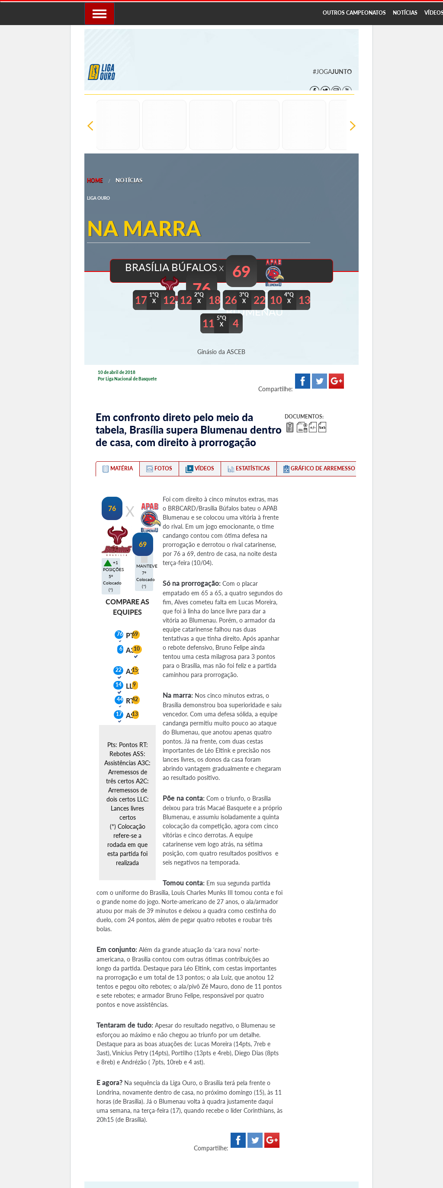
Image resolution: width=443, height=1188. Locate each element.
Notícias (129, 180)
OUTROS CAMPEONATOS (354, 13)
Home (95, 180)
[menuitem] (354, 13)
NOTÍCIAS (405, 13)
